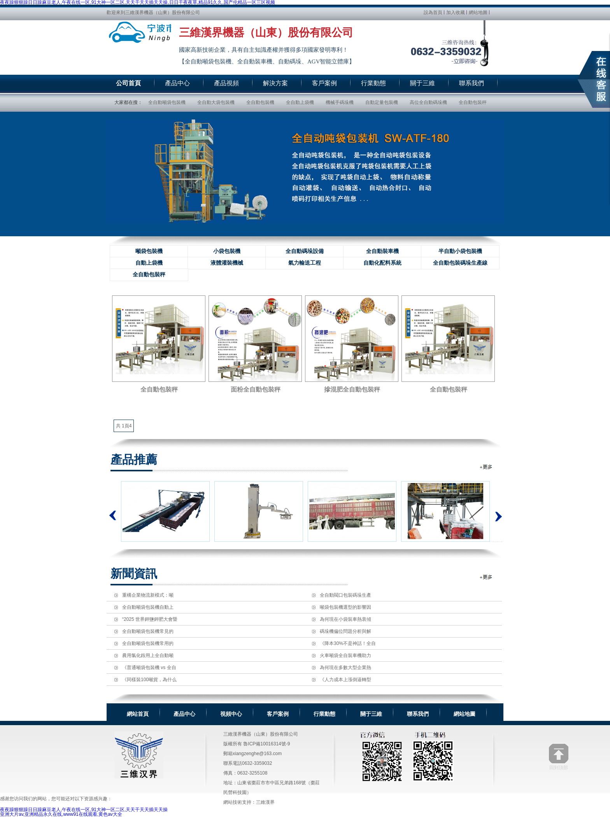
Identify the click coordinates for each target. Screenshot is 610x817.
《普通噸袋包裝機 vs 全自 (149, 667)
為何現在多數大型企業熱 (345, 667)
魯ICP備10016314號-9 (266, 744)
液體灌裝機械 (226, 263)
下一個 (496, 511)
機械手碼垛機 (340, 102)
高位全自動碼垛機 (428, 102)
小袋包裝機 (226, 251)
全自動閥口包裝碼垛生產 (345, 595)
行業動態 (324, 714)
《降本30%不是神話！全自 (348, 643)
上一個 (112, 515)
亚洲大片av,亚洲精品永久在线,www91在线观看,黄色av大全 (61, 814)
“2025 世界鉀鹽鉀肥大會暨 (149, 619)
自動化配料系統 (382, 263)
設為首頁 (433, 12)
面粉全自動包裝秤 (255, 389)
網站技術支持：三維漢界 (249, 802)
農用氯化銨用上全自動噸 (148, 655)
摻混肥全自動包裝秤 (352, 389)
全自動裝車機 (382, 251)
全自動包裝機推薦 (486, 467)
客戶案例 (278, 714)
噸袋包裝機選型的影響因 (345, 607)
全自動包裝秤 (473, 102)
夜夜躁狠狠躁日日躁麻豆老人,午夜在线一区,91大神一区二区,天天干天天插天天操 (84, 809)
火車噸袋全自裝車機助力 (345, 655)
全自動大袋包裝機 (216, 102)
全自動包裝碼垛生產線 (460, 263)
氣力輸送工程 (304, 263)
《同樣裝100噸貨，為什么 (149, 679)
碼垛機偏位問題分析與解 (345, 631)
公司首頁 (128, 83)
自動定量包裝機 (381, 102)
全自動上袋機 (300, 102)
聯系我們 (418, 714)
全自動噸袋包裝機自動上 (148, 607)
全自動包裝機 (260, 102)
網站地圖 (478, 12)
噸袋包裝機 (149, 251)
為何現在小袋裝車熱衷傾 (345, 619)
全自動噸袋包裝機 (167, 102)
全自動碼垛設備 (305, 251)
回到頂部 (558, 757)
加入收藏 (455, 12)
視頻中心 (231, 714)
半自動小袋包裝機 (460, 251)
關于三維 (371, 714)
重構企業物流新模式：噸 (148, 595)
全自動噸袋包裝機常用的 (148, 643)
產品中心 (184, 714)
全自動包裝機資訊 (486, 577)
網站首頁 (138, 714)
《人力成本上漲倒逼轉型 (345, 679)
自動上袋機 (149, 263)
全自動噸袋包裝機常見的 (148, 631)
